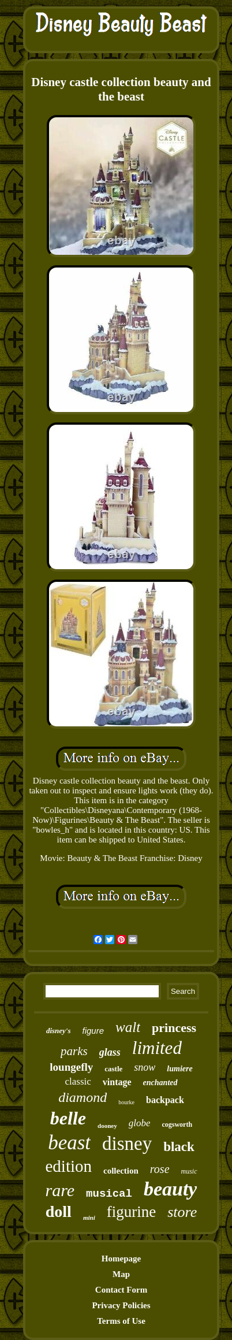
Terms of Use (121, 1321)
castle (113, 1068)
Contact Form (121, 1289)
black (178, 1146)
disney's (58, 1030)
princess (174, 1027)
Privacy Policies (121, 1305)
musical (109, 1193)
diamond (82, 1097)
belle (68, 1118)
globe (140, 1123)
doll (59, 1211)
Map (121, 1274)
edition (68, 1166)
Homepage (121, 1258)
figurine (131, 1211)
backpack (165, 1100)
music (189, 1171)
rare (60, 1190)
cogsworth (177, 1124)
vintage (117, 1082)
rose (160, 1169)
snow (144, 1067)
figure (93, 1030)
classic (78, 1081)
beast (69, 1142)
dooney (107, 1125)
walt (127, 1027)
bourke (126, 1102)
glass (110, 1052)
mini (89, 1217)
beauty (170, 1189)
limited (157, 1048)
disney (127, 1143)
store (182, 1212)
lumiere (179, 1068)
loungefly (71, 1067)
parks (74, 1051)
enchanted (160, 1082)
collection (121, 1170)
